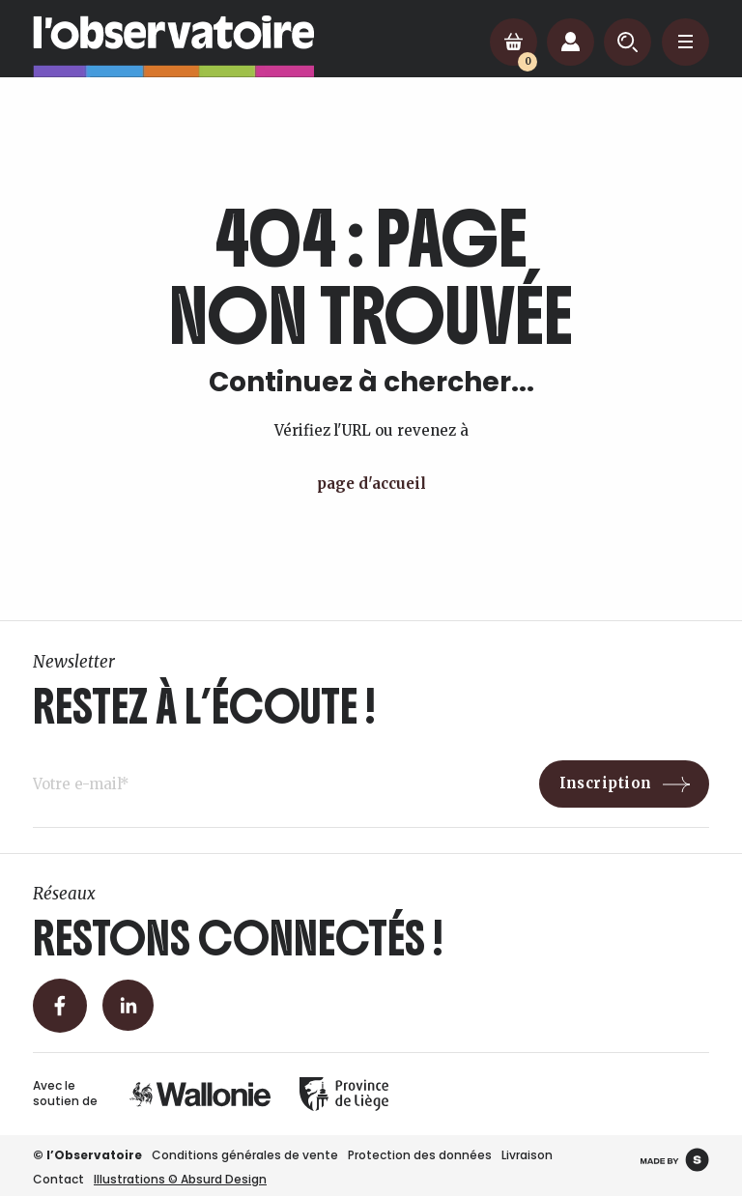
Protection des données (420, 1155)
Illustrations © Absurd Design (180, 1179)
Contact (58, 1179)
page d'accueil (371, 483)
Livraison (527, 1155)
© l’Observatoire (87, 1155)
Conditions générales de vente (245, 1155)
